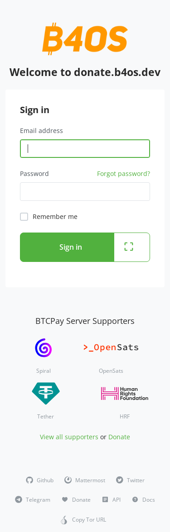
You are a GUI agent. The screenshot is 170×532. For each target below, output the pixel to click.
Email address (41, 130)
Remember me (55, 216)
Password (34, 173)
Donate (119, 436)
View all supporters (69, 436)
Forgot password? (123, 173)
